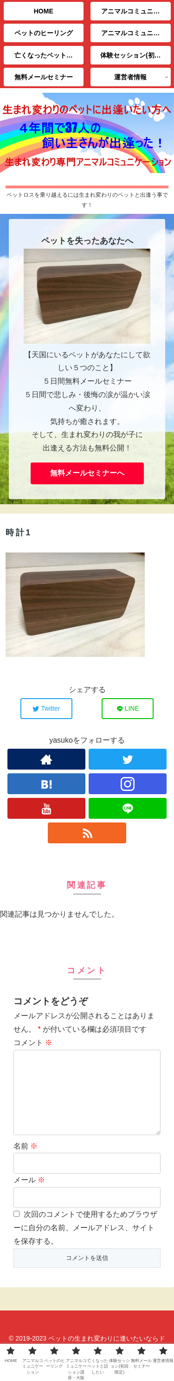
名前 (25, 1161)
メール (29, 1195)
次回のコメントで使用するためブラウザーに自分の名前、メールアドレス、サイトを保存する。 (85, 1242)
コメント (32, 1043)
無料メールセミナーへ (87, 473)
